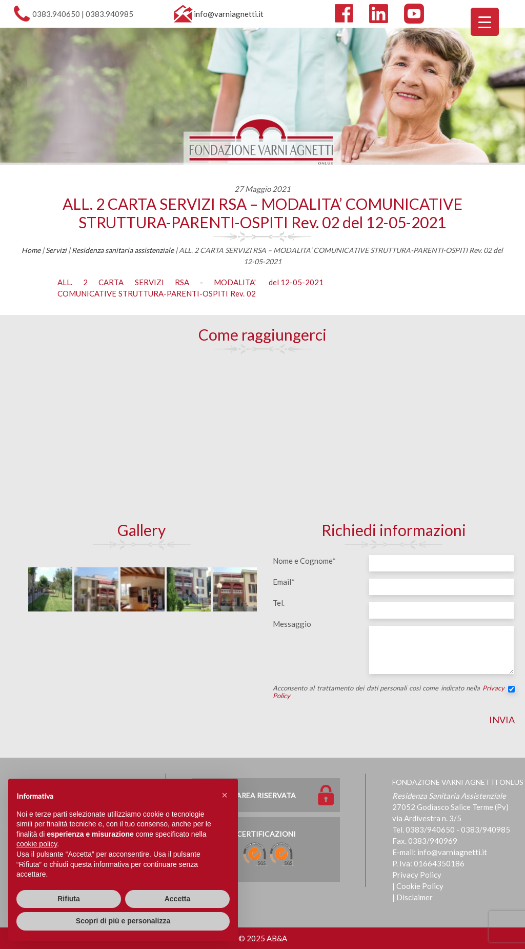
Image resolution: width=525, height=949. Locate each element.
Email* (284, 581)
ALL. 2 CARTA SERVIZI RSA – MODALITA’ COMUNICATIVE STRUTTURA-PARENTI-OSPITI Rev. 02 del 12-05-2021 (262, 212)
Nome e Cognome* (304, 560)
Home (31, 250)
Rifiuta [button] (68, 899)
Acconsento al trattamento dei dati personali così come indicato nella (394, 692)
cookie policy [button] (36, 844)
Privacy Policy (416, 874)
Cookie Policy (419, 886)
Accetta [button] (178, 899)
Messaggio (292, 623)
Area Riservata (266, 795)
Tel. (279, 602)
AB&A (277, 938)
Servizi (56, 250)
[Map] (263, 436)
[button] (224, 795)
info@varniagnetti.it (229, 13)
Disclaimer (414, 897)
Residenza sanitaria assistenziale (123, 250)
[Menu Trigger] (485, 22)
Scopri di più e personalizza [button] (123, 921)
